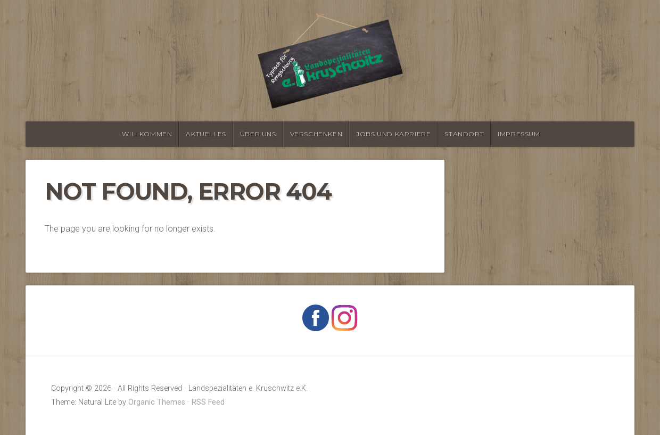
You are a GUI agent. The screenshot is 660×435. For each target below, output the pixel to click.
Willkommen (147, 134)
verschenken (316, 134)
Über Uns (258, 134)
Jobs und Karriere (393, 134)
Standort (464, 134)
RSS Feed (208, 402)
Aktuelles (206, 134)
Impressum (519, 134)
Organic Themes (156, 402)
